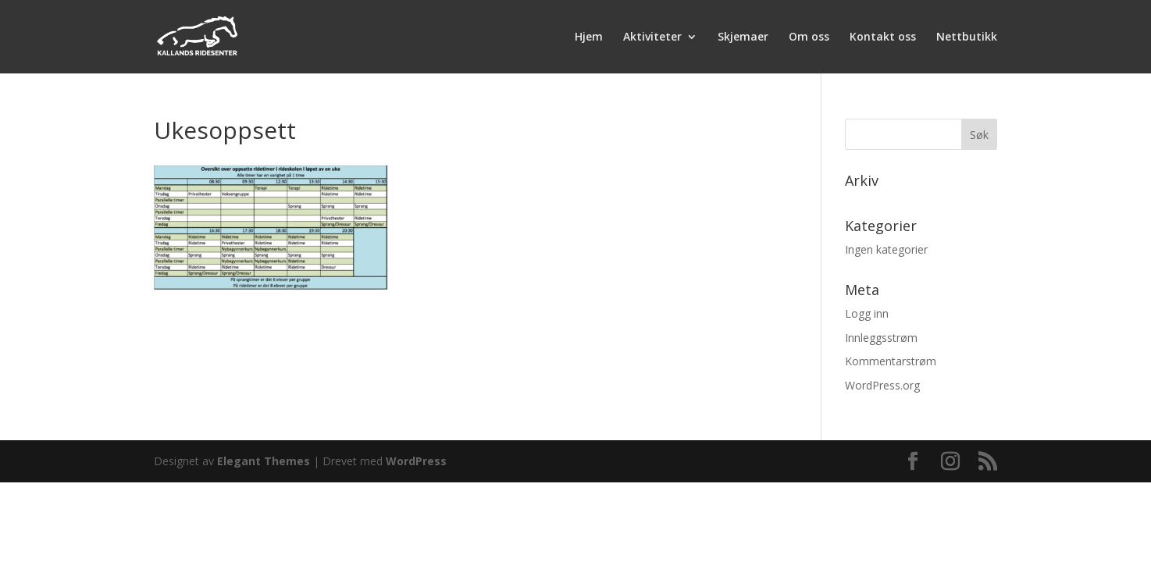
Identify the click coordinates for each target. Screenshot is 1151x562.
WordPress (416, 461)
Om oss (809, 37)
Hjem (589, 37)
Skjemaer (743, 37)
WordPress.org (882, 385)
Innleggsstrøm (881, 337)
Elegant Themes (263, 461)
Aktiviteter (652, 37)
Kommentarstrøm (890, 361)
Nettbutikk (966, 37)
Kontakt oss (883, 37)
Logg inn (867, 313)
